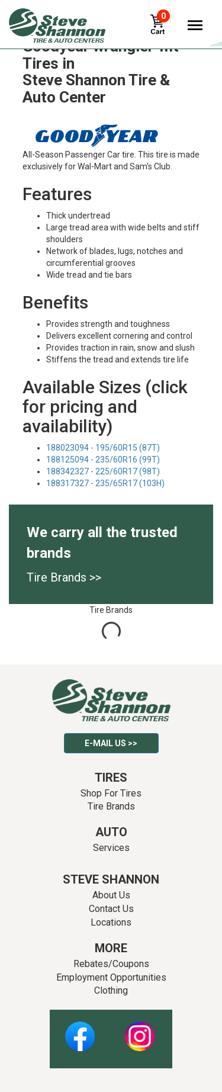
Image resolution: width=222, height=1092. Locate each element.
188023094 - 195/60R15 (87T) (103, 447)
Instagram (140, 1030)
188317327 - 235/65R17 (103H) (105, 483)
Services (111, 847)
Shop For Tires (111, 793)
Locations (111, 922)
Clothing (111, 990)
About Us (111, 895)
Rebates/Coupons (111, 963)
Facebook (79, 1030)
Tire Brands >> (64, 577)
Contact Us (111, 908)
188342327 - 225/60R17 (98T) (103, 471)
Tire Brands (111, 806)
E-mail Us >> (111, 743)
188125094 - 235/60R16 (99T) (103, 459)
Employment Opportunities (111, 977)
